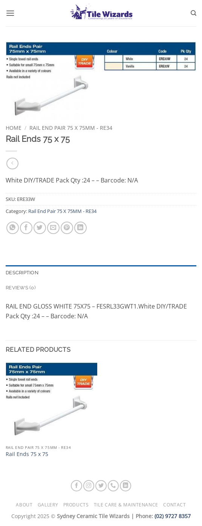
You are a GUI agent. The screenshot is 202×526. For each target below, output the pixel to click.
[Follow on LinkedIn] (125, 485)
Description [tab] (22, 272)
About (24, 505)
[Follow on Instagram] (89, 485)
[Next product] (12, 163)
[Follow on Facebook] (76, 485)
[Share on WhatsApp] (12, 228)
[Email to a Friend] (53, 228)
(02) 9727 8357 (173, 516)
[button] (10, 13)
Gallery (48, 505)
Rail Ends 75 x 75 (27, 454)
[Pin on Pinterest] (67, 228)
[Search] (193, 13)
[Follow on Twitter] (101, 485)
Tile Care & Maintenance (126, 505)
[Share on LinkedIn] (80, 228)
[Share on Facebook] (26, 228)
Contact (174, 505)
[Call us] (113, 485)
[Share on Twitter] (40, 228)
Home (13, 127)
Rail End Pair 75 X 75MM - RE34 (70, 127)
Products (76, 505)
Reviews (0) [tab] (20, 287)
